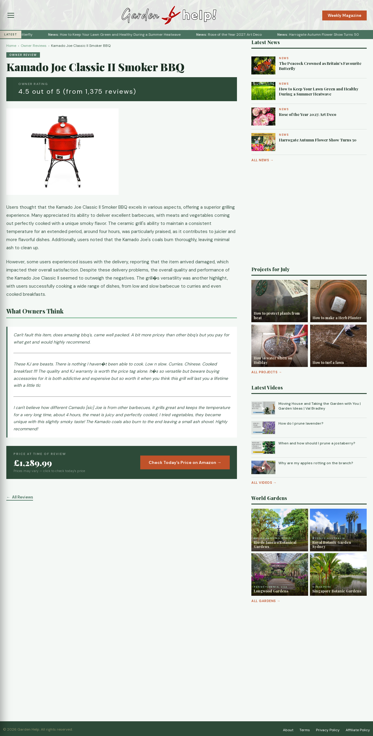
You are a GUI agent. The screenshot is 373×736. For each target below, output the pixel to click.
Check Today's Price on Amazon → (185, 462)
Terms (304, 730)
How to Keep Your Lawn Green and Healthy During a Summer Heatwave (128, 34)
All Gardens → (266, 601)
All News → (262, 160)
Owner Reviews (34, 45)
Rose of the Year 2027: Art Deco (242, 34)
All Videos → (264, 482)
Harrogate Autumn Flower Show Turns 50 (331, 34)
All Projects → (266, 372)
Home (11, 45)
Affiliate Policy (358, 730)
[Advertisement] (309, 214)
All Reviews (22, 497)
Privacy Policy (328, 730)
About (288, 730)
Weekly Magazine (344, 15)
